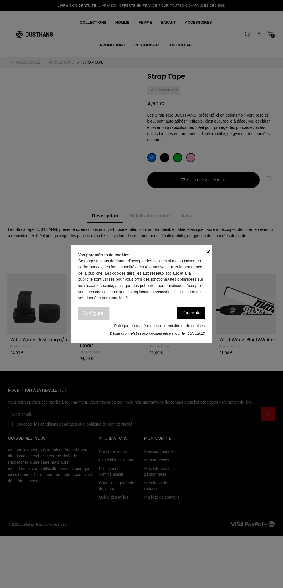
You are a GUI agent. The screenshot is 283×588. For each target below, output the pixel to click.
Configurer (93, 313)
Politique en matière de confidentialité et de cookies (159, 325)
